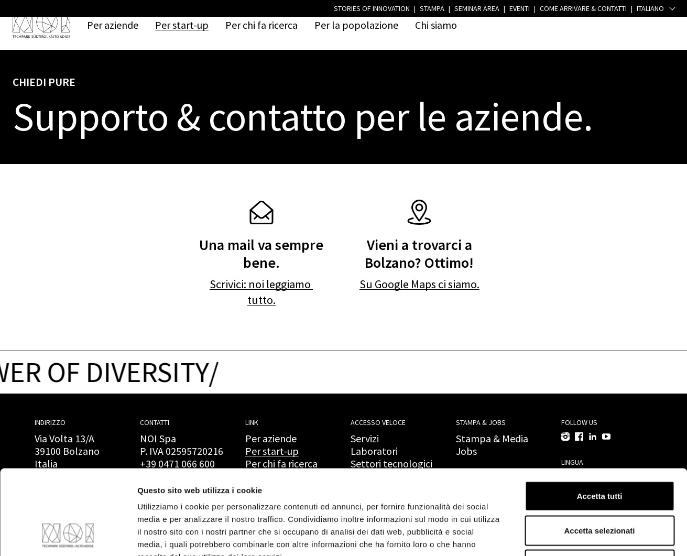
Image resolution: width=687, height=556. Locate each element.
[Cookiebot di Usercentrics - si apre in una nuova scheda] (68, 535)
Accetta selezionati (599, 453)
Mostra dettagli (551, 535)
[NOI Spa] (41, 25)
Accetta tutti (600, 418)
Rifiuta (599, 487)
